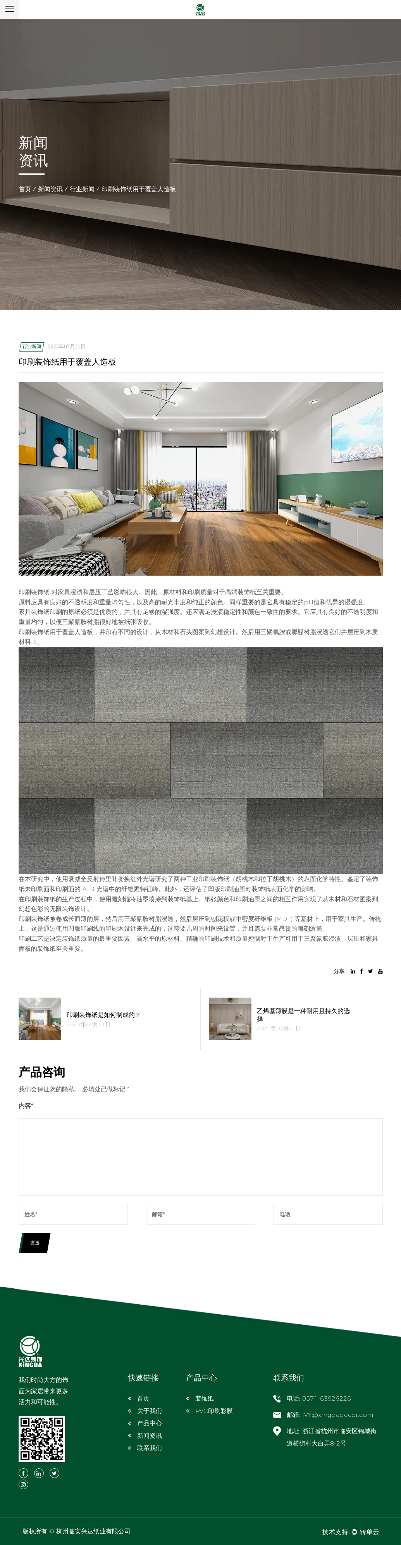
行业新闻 (82, 189)
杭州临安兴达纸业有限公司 (93, 1531)
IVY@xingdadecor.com (337, 1414)
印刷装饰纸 (35, 592)
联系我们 (149, 1448)
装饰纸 (204, 1398)
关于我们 (149, 1411)
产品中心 (149, 1423)
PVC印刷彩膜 (214, 1411)
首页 (25, 189)
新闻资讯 (50, 189)
